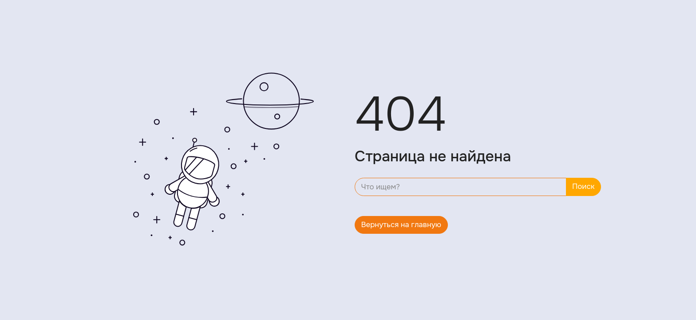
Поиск (583, 186)
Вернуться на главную (401, 224)
